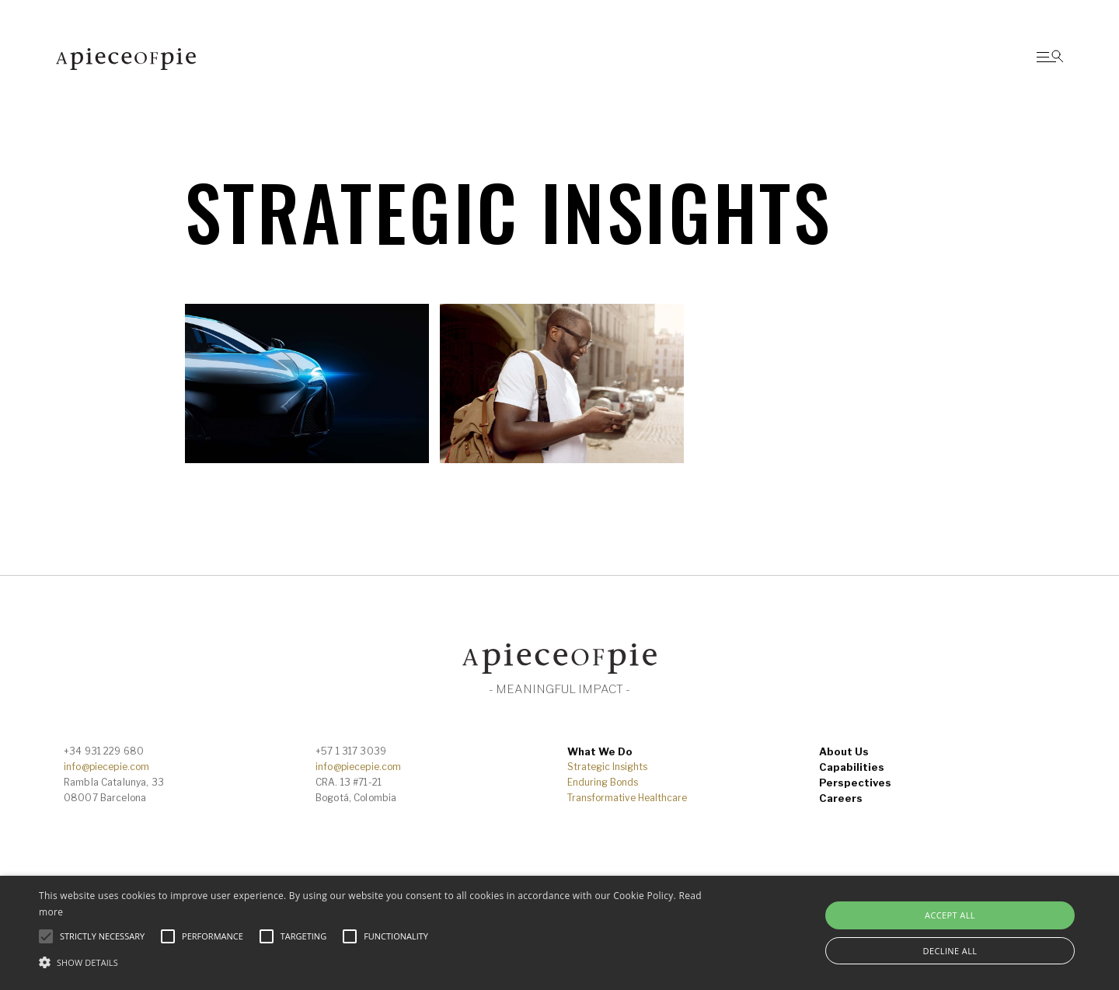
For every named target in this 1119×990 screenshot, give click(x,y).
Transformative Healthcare (627, 798)
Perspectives (855, 782)
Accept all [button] (950, 915)
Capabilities (851, 767)
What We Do (600, 751)
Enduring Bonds (602, 782)
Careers (841, 798)
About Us (844, 751)
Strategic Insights (607, 766)
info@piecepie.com (106, 766)
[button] (377, 962)
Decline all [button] (950, 951)
